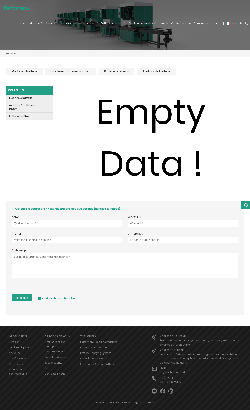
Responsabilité (53, 362)
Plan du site (16, 364)
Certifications (17, 358)
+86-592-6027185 (170, 382)
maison (11, 53)
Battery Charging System (95, 353)
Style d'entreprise (55, 351)
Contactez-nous (55, 373)
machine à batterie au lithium (70, 71)
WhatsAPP (135, 217)
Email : (17, 234)
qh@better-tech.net (172, 372)
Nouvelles (15, 353)
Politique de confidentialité (58, 298)
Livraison (14, 342)
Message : (20, 250)
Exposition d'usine (55, 357)
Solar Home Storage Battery (97, 364)
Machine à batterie (24, 71)
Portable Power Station (94, 358)
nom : (15, 217)
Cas (47, 368)
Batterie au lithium (116, 71)
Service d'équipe (19, 347)
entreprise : (135, 234)
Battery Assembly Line (93, 347)
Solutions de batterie (156, 71)
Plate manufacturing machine (98, 342)
